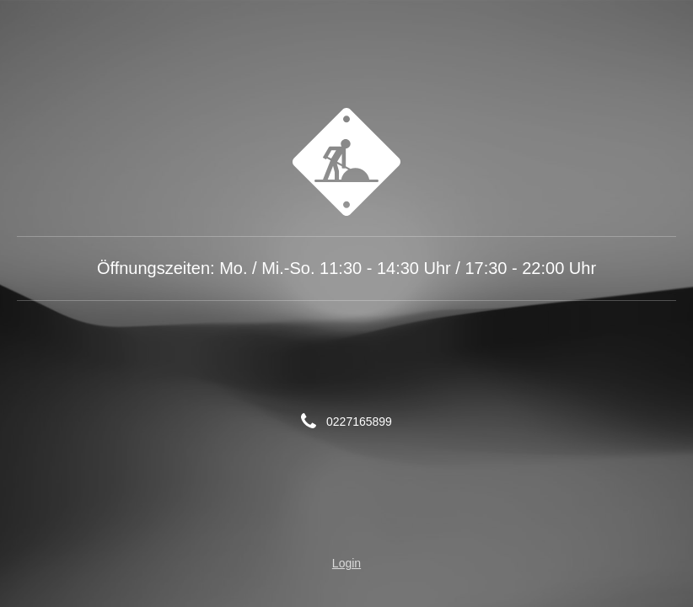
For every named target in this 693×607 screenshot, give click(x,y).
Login (346, 563)
